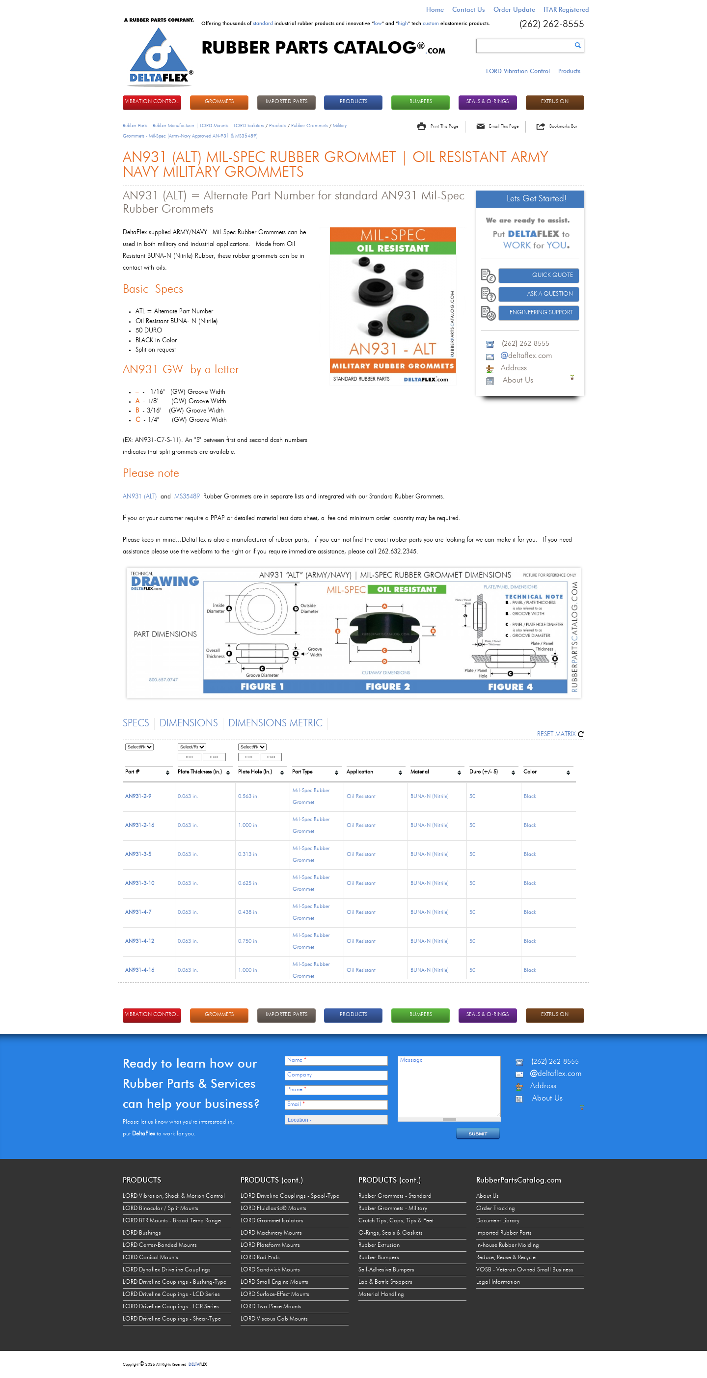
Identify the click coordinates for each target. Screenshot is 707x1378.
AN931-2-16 (139, 825)
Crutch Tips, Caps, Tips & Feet (396, 1221)
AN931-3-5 (138, 854)
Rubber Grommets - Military (392, 1209)
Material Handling (381, 1294)
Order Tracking (495, 1209)
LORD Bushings (142, 1233)
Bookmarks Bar (563, 126)
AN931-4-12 (139, 941)
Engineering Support (541, 313)
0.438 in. (248, 912)
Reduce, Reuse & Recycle (506, 1258)
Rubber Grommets (309, 125)
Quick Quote (552, 275)
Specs (136, 724)
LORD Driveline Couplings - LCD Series (171, 1294)
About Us (487, 1196)
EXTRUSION (555, 102)
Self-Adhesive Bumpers (386, 1270)
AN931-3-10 (139, 883)
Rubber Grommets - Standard (395, 1196)
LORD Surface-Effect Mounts (275, 1294)
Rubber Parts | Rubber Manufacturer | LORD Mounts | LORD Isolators (193, 125)
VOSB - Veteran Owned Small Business (524, 1270)
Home (435, 9)
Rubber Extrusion (379, 1245)
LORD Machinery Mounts (271, 1233)
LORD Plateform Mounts (270, 1245)
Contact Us (468, 9)
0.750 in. (248, 941)
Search (578, 45)
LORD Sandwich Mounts (270, 1270)
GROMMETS (219, 102)
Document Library (497, 1221)
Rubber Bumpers (378, 1258)
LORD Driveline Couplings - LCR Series (171, 1307)
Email (296, 1104)
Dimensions (189, 724)
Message (411, 1060)
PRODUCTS (353, 102)
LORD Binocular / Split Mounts (160, 1209)
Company (299, 1075)
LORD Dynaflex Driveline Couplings (167, 1270)
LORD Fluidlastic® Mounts (273, 1209)
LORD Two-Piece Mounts (271, 1307)
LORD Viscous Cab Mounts (274, 1319)
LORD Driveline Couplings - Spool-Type (290, 1196)
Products (569, 71)
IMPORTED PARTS (286, 102)
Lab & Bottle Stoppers (385, 1282)
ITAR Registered (566, 9)
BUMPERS (420, 102)
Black (530, 796)
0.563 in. (248, 796)
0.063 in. (188, 796)
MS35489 (187, 497)
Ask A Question (550, 294)
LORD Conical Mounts (150, 1258)
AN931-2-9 (138, 796)
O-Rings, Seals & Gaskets (390, 1233)
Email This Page (503, 126)
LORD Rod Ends (260, 1258)
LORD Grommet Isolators (272, 1221)
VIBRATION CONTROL (152, 102)
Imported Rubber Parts (504, 1233)
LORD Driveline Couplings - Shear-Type (172, 1319)
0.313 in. (248, 854)
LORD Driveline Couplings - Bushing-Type (174, 1282)
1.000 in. (248, 825)
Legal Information (498, 1282)
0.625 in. (248, 883)
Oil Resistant (361, 796)
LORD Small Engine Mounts (274, 1282)
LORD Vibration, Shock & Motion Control (174, 1196)
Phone (296, 1090)
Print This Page (444, 126)
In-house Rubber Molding (507, 1245)
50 (472, 796)
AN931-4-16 (139, 970)
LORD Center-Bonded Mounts (160, 1245)
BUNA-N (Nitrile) (429, 796)
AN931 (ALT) (140, 497)
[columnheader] (149, 761)
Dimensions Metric (275, 724)
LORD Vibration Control (518, 71)
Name (296, 1060)
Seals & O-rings (487, 102)
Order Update (514, 9)
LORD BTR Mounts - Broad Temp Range (172, 1221)
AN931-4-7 (138, 912)
